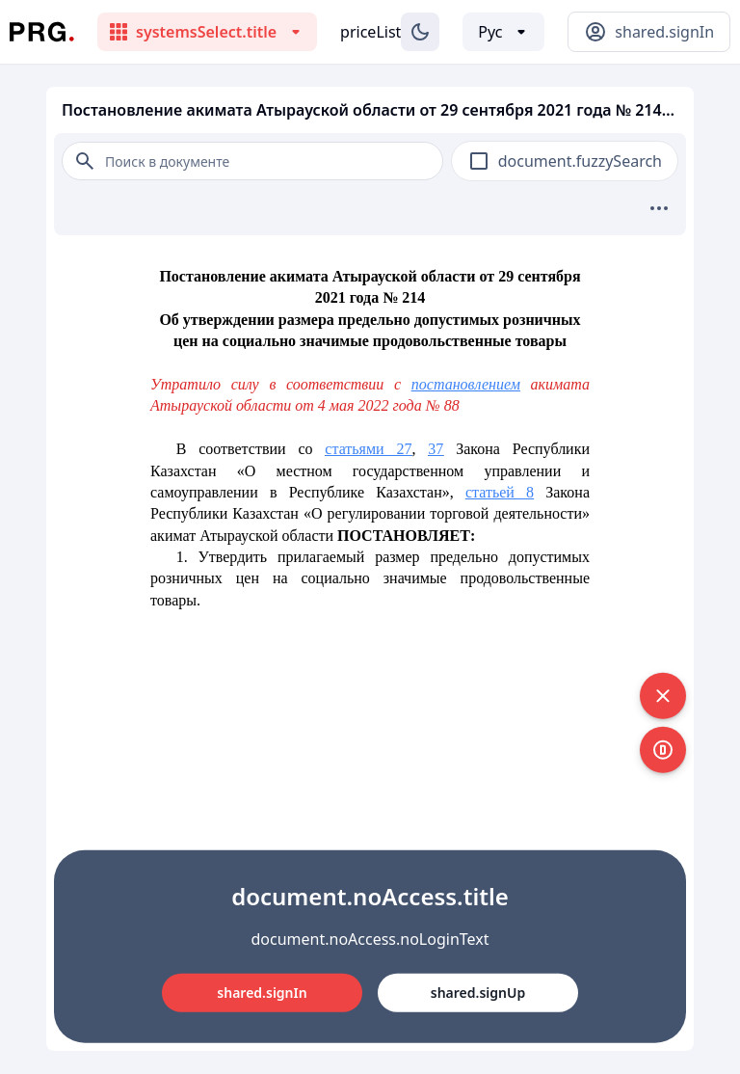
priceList (370, 31)
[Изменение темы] (420, 32)
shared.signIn (261, 992)
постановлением (465, 384)
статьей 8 (499, 492)
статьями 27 (368, 449)
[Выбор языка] (503, 32)
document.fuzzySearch (580, 161)
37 (435, 449)
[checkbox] (479, 161)
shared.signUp (478, 992)
